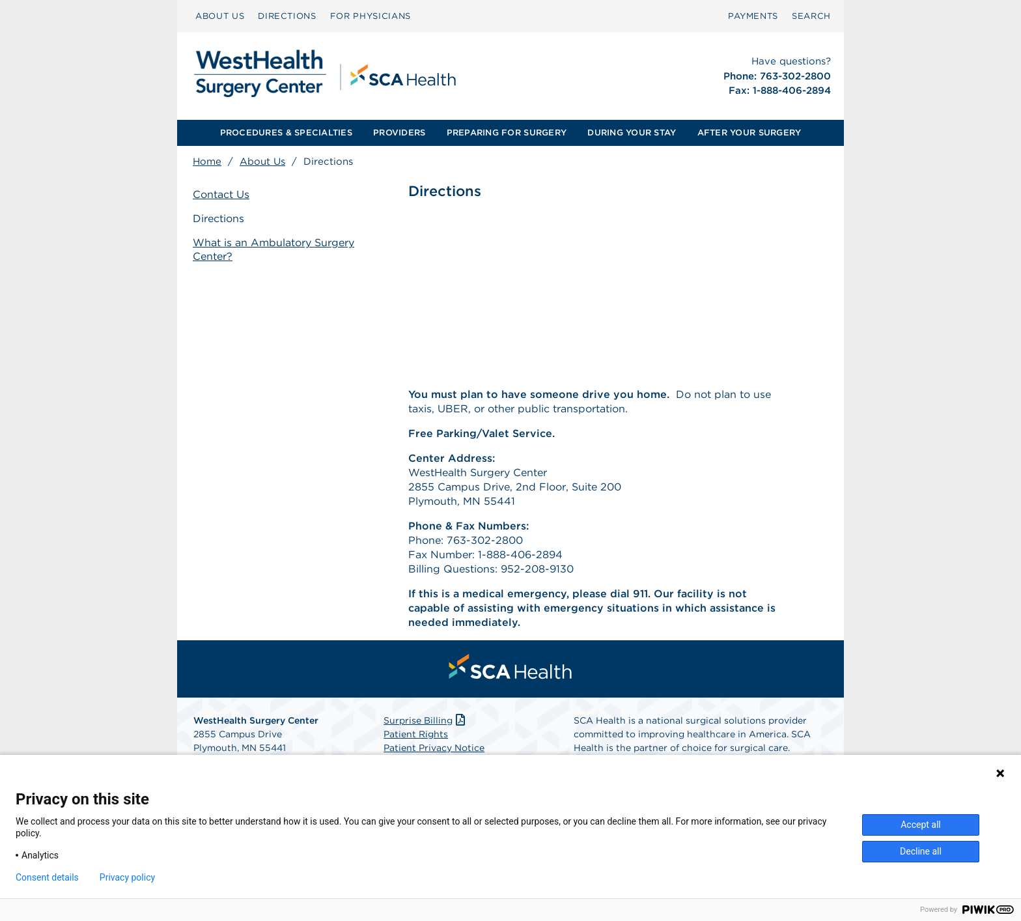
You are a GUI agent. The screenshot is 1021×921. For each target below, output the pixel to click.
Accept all (921, 824)
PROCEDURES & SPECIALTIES (286, 132)
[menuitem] (219, 16)
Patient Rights (416, 734)
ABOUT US (219, 16)
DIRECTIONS (287, 16)
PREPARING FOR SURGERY (506, 132)
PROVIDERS (399, 132)
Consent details (47, 877)
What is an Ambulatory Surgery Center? (273, 249)
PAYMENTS (753, 16)
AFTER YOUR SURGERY (749, 132)
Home (207, 161)
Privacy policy (127, 877)
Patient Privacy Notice (434, 748)
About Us (262, 161)
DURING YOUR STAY (631, 132)
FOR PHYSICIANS (370, 16)
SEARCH (811, 16)
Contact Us (221, 194)
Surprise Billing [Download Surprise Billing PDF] (426, 720)
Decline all (921, 851)
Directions (218, 218)
